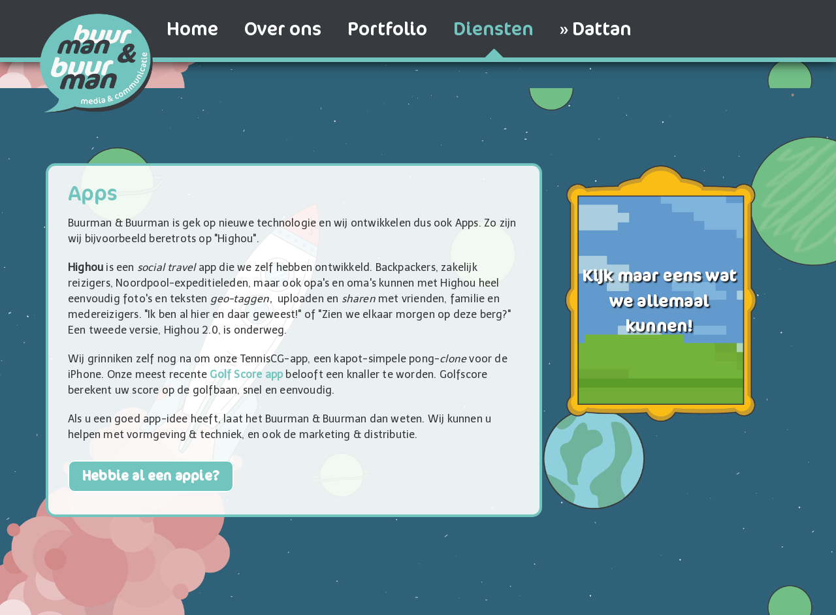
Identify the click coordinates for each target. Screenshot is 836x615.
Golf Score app (246, 374)
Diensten (493, 29)
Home (192, 29)
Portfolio (387, 29)
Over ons (282, 29)
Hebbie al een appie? (150, 476)
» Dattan (596, 29)
